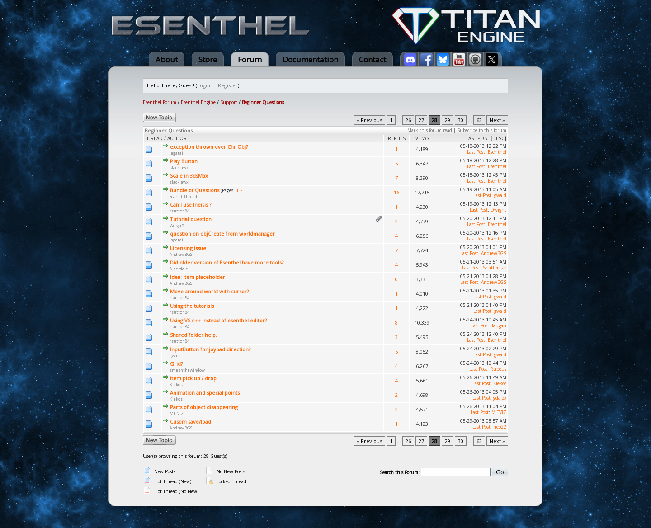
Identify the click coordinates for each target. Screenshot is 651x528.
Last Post (477, 138)
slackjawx (179, 167)
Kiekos (176, 384)
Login (203, 85)
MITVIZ (177, 413)
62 (479, 120)
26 (408, 120)
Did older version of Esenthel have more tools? (226, 262)
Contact (372, 59)
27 (421, 120)
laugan (499, 325)
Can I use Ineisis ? (190, 204)
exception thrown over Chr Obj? (209, 146)
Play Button (184, 161)
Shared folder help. (193, 334)
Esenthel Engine (198, 102)
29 (447, 120)
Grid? (176, 363)
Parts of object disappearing (204, 407)
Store (207, 59)
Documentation (310, 59)
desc (498, 138)
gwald (500, 195)
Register (228, 85)
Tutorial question (191, 219)
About (167, 59)
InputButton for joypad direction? (210, 349)
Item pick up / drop (193, 378)
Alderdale (179, 269)
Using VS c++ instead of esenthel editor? (218, 320)
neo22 (499, 427)
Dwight (498, 210)
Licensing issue (188, 248)
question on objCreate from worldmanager (222, 233)
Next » (497, 120)
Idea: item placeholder (197, 276)
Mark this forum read (429, 130)
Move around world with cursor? (209, 291)
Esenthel (497, 152)
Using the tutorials (192, 305)
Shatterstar (494, 267)
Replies (397, 138)
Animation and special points (205, 392)
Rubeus (498, 369)
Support (228, 102)
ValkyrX (177, 225)
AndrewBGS (181, 254)
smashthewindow (187, 370)
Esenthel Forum (159, 102)
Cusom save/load (190, 421)
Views (422, 138)
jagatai (176, 153)
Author (177, 138)
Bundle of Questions (194, 190)
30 (460, 120)
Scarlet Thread (183, 196)
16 (396, 192)
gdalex (499, 398)
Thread (154, 138)
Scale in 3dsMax (189, 175)
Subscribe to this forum (481, 130)
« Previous (369, 120)
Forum (250, 59)
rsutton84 (179, 211)
